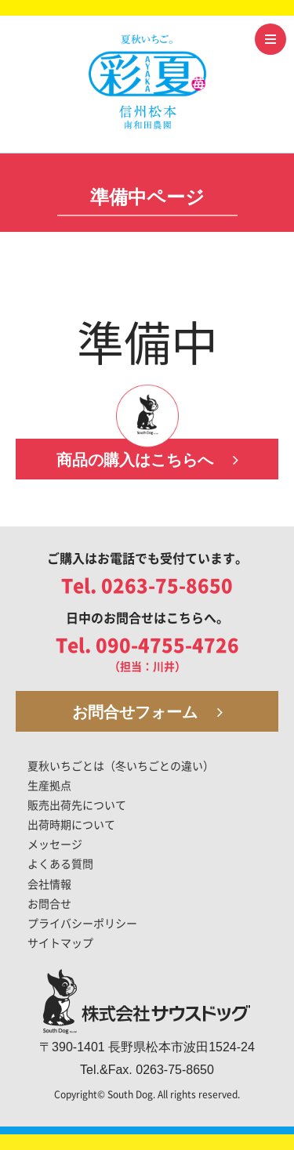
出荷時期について (71, 824)
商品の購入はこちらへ (147, 459)
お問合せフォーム (147, 712)
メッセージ (54, 844)
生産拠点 (49, 785)
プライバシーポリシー (82, 923)
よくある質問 (60, 864)
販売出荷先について (76, 805)
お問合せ (49, 904)
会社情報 (49, 884)
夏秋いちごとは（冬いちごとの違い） (120, 766)
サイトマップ (60, 943)
